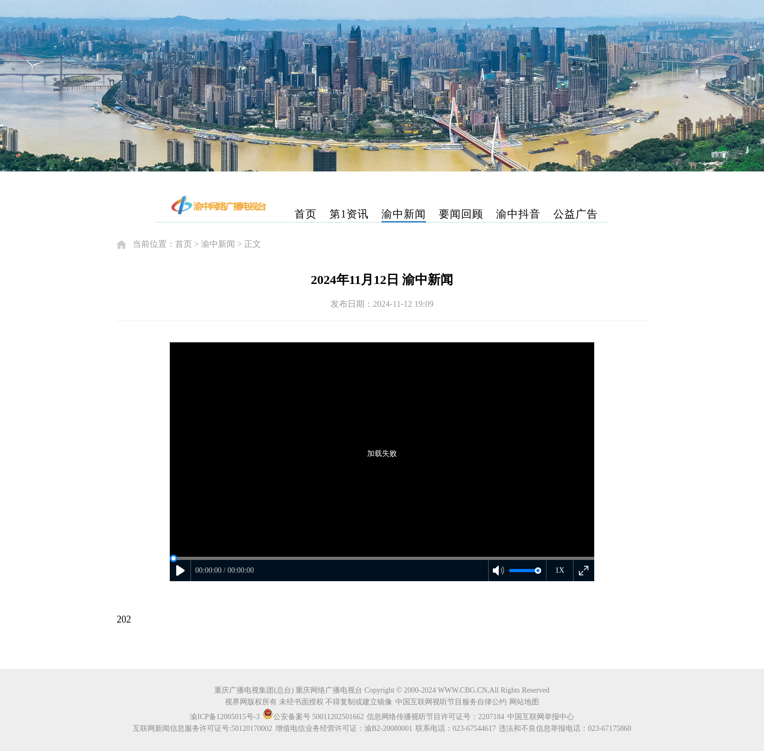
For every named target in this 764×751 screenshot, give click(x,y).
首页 (305, 214)
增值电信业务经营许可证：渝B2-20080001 (344, 728)
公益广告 (575, 214)
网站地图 (524, 702)
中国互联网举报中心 (540, 717)
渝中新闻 (403, 214)
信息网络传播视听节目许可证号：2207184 (435, 717)
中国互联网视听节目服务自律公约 (451, 702)
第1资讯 (349, 214)
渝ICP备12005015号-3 (224, 717)
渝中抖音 (518, 214)
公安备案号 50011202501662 (314, 717)
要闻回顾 (461, 214)
